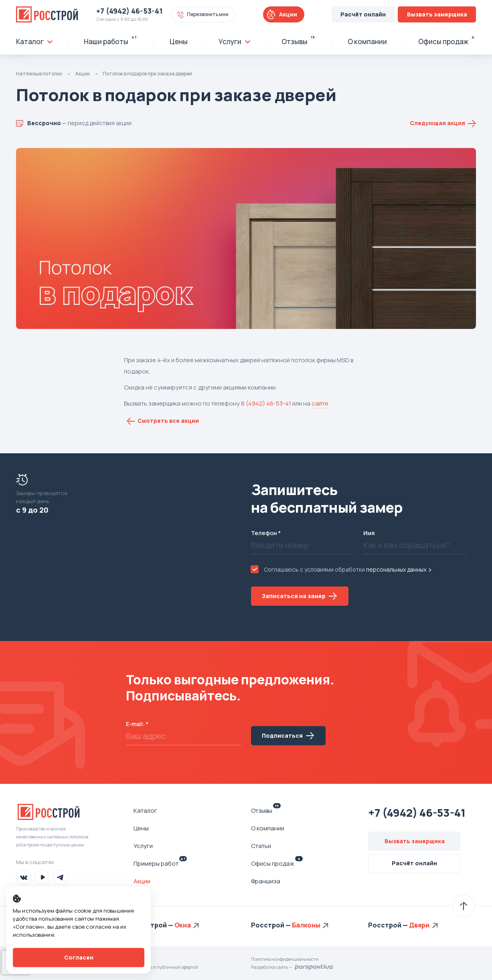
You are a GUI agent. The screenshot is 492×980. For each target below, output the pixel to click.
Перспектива (314, 967)
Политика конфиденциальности (284, 959)
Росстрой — (154, 925)
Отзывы (266, 810)
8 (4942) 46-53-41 (266, 403)
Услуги (143, 846)
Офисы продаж (277, 863)
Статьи (261, 846)
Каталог (145, 810)
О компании (267, 828)
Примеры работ (160, 863)
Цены (141, 828)
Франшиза (265, 881)
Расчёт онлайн (363, 14)
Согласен (78, 957)
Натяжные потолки (39, 73)
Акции (288, 14)
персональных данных (396, 569)
